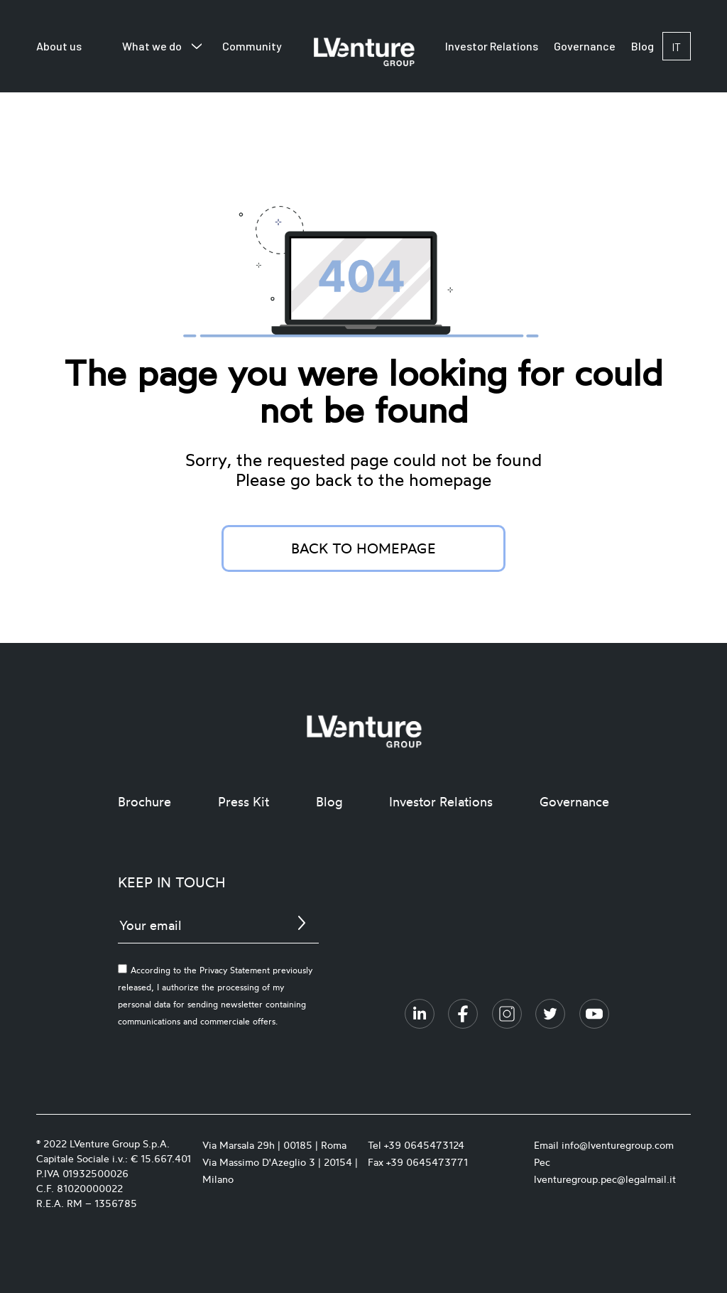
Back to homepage (363, 548)
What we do (152, 46)
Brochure (144, 801)
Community (252, 46)
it (676, 46)
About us (59, 46)
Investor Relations (491, 46)
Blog (642, 46)
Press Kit (243, 801)
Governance (585, 46)
